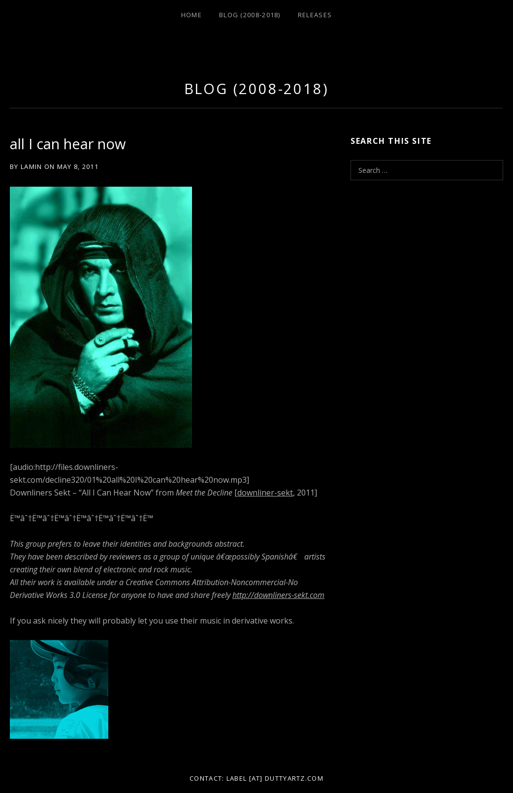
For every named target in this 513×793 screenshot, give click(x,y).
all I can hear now (68, 143)
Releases (315, 14)
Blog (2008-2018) (250, 14)
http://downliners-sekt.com (278, 595)
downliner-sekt (265, 492)
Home (191, 14)
